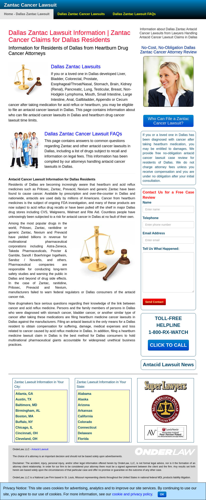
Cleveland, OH (26, 438)
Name (147, 202)
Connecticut (87, 427)
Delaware (85, 433)
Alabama (84, 393)
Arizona (84, 405)
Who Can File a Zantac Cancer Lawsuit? (168, 120)
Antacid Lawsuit (39, 449)
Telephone (151, 218)
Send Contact (154, 301)
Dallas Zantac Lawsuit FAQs (134, 14)
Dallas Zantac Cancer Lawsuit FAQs (83, 133)
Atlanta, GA (24, 393)
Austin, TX (23, 399)
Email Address (154, 233)
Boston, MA (24, 416)
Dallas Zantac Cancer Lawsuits (81, 14)
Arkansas (85, 410)
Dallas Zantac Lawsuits (76, 66)
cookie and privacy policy (132, 494)
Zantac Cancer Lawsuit (30, 5)
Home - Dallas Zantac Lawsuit (26, 14)
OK (162, 494)
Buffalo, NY (24, 422)
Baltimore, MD (26, 405)
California (85, 416)
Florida (83, 438)
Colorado (85, 422)
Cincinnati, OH (26, 433)
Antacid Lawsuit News (168, 364)
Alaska (83, 399)
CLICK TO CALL (168, 345)
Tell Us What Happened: (161, 248)
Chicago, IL (24, 427)
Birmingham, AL (27, 410)
